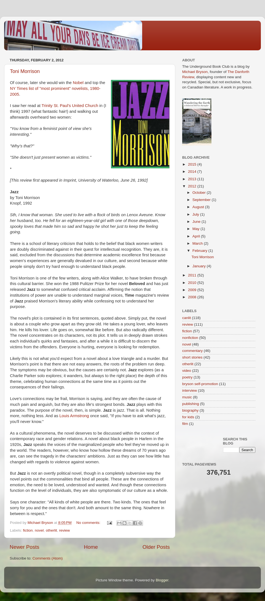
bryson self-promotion (200, 384)
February (200, 251)
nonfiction (190, 338)
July (196, 214)
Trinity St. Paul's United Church (69, 105)
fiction (28, 530)
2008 (192, 297)
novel (39, 530)
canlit (186, 318)
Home (91, 547)
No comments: (89, 523)
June (197, 222)
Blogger (162, 580)
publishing (190, 404)
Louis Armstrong (74, 416)
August (198, 207)
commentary (192, 351)
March (198, 243)
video (186, 371)
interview (189, 390)
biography (190, 410)
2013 (192, 179)
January (199, 266)
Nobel (78, 82)
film (185, 424)
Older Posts (156, 547)
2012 (192, 186)
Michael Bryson (195, 72)
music (187, 397)
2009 (192, 290)
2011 (192, 275)
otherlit (51, 530)
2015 (192, 164)
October (199, 192)
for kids (188, 417)
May (196, 229)
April (196, 236)
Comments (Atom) (48, 558)
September (202, 200)
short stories (192, 357)
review (64, 530)
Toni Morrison (25, 71)
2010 (192, 283)
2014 (192, 171)
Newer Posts (24, 547)
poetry (187, 377)
